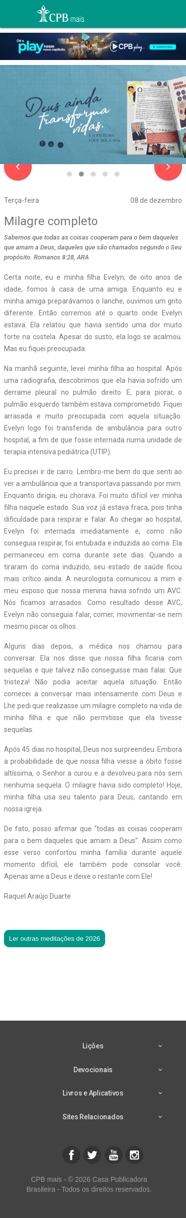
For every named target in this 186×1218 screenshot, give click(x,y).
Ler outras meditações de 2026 (54, 938)
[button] (69, 174)
